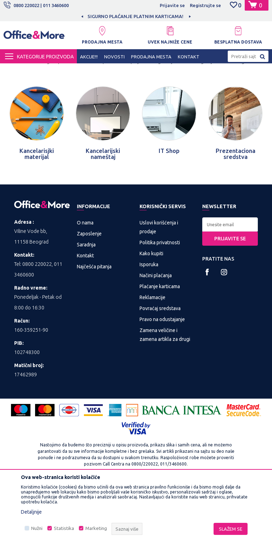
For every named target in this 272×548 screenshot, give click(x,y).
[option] (136, 16)
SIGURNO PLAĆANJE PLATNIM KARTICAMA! (135, 16)
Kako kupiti (151, 317)
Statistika (64, 528)
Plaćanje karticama (160, 350)
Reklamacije (152, 361)
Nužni (36, 528)
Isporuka (149, 328)
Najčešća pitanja (94, 330)
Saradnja (86, 308)
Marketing (96, 528)
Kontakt (85, 319)
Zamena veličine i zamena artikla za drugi (165, 398)
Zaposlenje (89, 297)
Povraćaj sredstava (160, 372)
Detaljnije (31, 512)
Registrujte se (205, 5)
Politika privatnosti (160, 306)
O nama (85, 286)
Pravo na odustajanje (162, 383)
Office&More (17, 69)
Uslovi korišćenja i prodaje (159, 290)
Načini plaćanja (156, 339)
